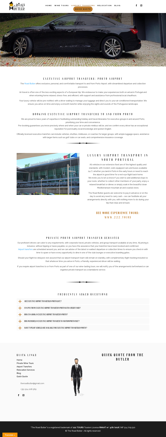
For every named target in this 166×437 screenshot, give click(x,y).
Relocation (104, 5)
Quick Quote (83, 9)
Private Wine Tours (25, 363)
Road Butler (29, 83)
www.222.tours (118, 217)
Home (49, 5)
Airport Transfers (83, 5)
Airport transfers (25, 249)
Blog (117, 5)
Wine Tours (61, 5)
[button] (83, 301)
